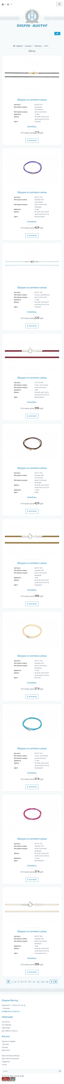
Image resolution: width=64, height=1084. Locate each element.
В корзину (32, 140)
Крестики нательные (10, 1058)
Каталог (28, 46)
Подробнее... (32, 126)
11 (33, 981)
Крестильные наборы (10, 1055)
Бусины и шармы (8, 1041)
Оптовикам (6, 1025)
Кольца (5, 1047)
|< (8, 981)
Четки (4, 1064)
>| (55, 981)
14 (46, 981)
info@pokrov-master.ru (11, 1011)
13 (42, 981)
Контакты (6, 1022)
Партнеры (6, 1028)
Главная (19, 46)
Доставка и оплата (9, 1031)
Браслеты (6, 1050)
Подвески (6, 1061)
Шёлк (46, 46)
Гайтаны (37, 46)
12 (37, 981)
